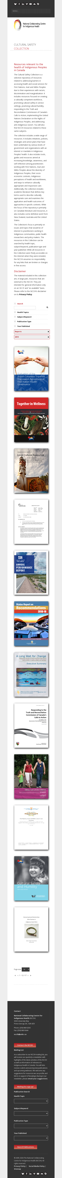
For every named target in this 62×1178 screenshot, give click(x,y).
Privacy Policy (25, 294)
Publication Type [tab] (24, 321)
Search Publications (25, 1147)
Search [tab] (20, 304)
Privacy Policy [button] (20, 1166)
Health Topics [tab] (23, 312)
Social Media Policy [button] (37, 1166)
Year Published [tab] (23, 326)
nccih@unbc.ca (20, 1034)
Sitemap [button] (17, 1169)
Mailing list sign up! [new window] (25, 1087)
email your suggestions (37, 1079)
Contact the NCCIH (25, 1045)
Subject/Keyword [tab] (24, 317)
